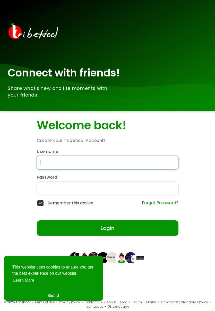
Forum (137, 302)
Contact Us (93, 302)
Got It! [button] (53, 295)
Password (47, 177)
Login (107, 228)
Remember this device (70, 203)
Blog (123, 302)
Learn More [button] (23, 280)
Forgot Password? (160, 203)
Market (151, 302)
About (111, 302)
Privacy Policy (69, 302)
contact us (95, 306)
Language (118, 306)
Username (47, 151)
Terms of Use (45, 302)
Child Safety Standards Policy (184, 302)
